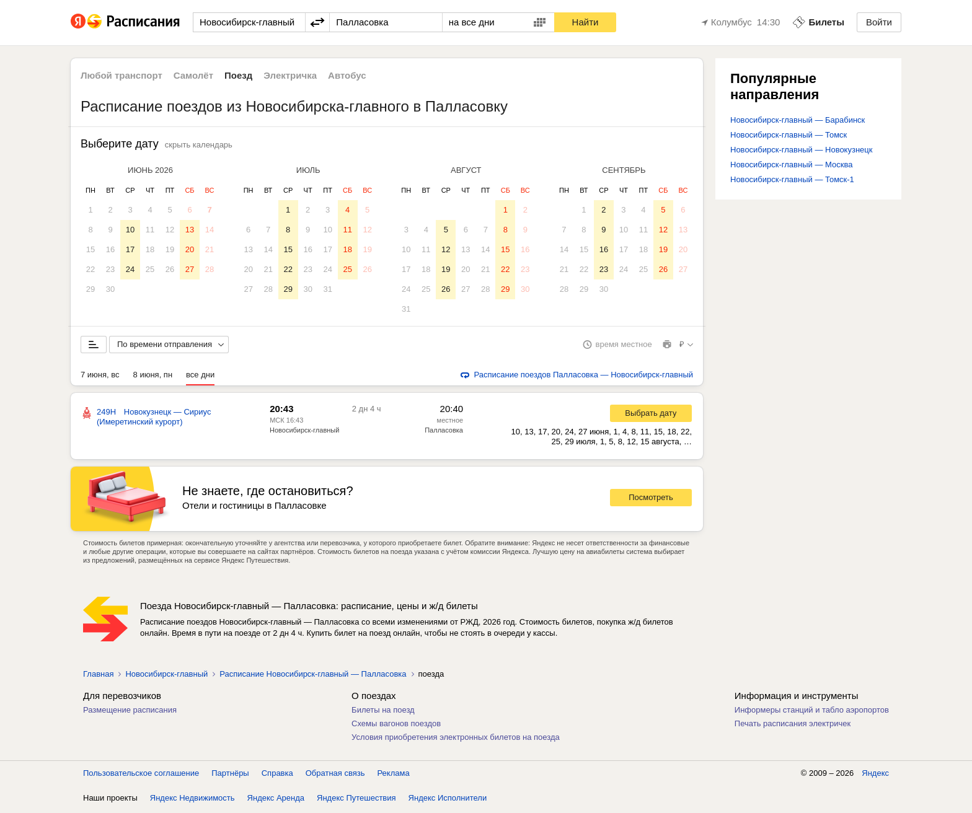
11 (150, 229)
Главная (98, 676)
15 (90, 249)
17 (130, 249)
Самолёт (193, 75)
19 (170, 249)
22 (90, 269)
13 (189, 229)
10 (130, 229)
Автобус (347, 75)
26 (170, 269)
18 (150, 249)
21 (209, 249)
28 (209, 269)
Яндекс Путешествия (356, 800)
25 (150, 269)
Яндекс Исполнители (448, 800)
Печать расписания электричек (793, 726)
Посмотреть (651, 499)
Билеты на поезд (383, 712)
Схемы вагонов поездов (396, 726)
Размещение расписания (130, 712)
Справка (277, 775)
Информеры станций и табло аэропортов (812, 712)
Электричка (290, 75)
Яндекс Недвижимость (192, 800)
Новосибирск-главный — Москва (791, 164)
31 (327, 289)
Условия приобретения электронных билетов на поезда (455, 739)
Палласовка (444, 432)
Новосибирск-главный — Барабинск (797, 120)
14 (209, 229)
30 (110, 289)
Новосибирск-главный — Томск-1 (792, 179)
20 (189, 249)
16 (110, 249)
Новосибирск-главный (304, 432)
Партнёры (230, 775)
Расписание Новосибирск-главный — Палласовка (312, 676)
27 (189, 269)
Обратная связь (335, 775)
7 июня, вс (100, 377)
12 (170, 229)
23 (110, 269)
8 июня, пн (153, 377)
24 (130, 269)
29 (90, 289)
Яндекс (875, 775)
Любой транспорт (121, 75)
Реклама (394, 775)
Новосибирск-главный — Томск (788, 134)
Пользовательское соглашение (141, 775)
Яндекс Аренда (275, 800)
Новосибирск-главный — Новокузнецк (801, 149)
